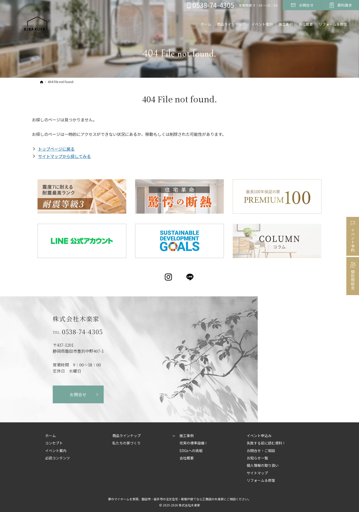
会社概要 (187, 458)
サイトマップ (257, 473)
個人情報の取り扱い (263, 465)
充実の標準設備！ (194, 443)
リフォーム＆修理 (332, 24)
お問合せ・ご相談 (261, 451)
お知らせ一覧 (257, 458)
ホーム (50, 436)
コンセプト (54, 443)
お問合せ (78, 394)
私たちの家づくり (126, 443)
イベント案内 (55, 451)
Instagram (169, 277)
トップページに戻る (56, 149)
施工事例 (187, 436)
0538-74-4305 (82, 331)
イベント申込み (259, 436)
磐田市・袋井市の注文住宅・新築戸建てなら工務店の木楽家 (182, 499)
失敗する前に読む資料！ (266, 443)
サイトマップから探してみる (64, 156)
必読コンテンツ (57, 458)
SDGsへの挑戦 (191, 451)
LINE (190, 277)
